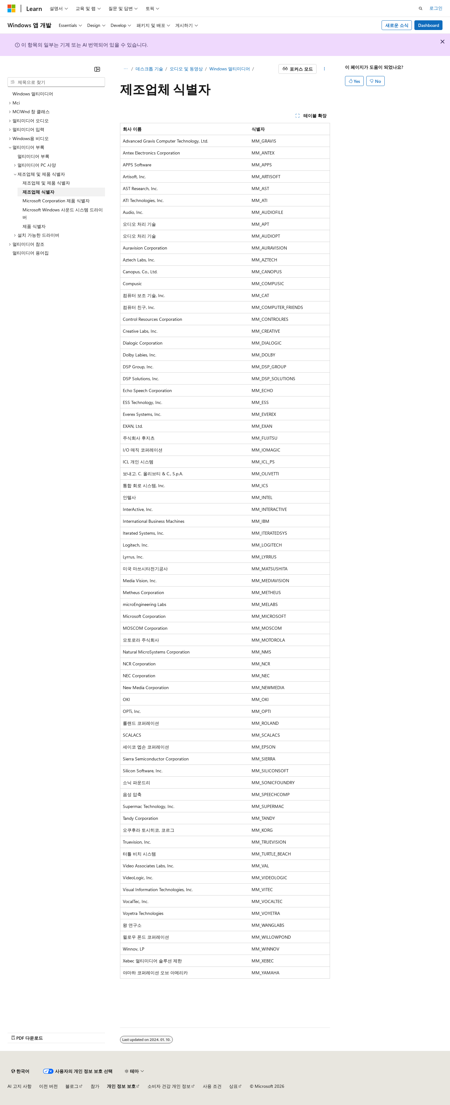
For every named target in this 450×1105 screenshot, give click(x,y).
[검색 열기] (420, 8)
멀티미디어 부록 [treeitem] (33, 156)
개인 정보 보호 (121, 1086)
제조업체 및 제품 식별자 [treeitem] (46, 183)
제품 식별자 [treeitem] (34, 226)
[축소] (97, 69)
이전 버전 (48, 1086)
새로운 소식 (396, 25)
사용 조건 (212, 1086)
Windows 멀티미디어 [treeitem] (32, 94)
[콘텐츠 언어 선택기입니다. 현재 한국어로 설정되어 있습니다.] (20, 1071)
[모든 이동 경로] (125, 69)
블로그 (71, 1086)
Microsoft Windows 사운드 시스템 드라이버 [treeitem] (62, 213)
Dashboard (428, 25)
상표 (233, 1086)
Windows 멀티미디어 (229, 69)
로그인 (435, 8)
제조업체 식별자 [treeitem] (38, 192)
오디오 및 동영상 (186, 69)
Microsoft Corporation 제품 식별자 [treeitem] (56, 201)
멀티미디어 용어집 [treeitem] (30, 253)
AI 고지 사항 (20, 1086)
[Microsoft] (12, 8)
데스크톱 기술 (149, 69)
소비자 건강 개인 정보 (169, 1086)
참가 (95, 1086)
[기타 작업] (324, 69)
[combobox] (56, 82)
